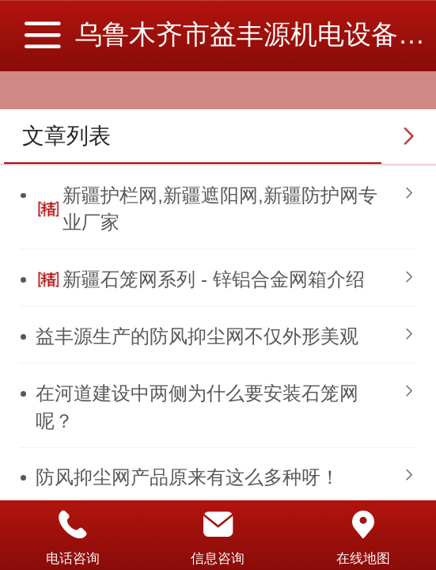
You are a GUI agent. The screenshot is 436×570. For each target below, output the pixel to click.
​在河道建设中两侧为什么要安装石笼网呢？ (197, 406)
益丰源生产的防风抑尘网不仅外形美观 (197, 336)
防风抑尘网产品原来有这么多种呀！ (187, 477)
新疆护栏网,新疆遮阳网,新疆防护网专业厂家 (220, 208)
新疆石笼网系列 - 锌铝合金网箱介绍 (213, 279)
